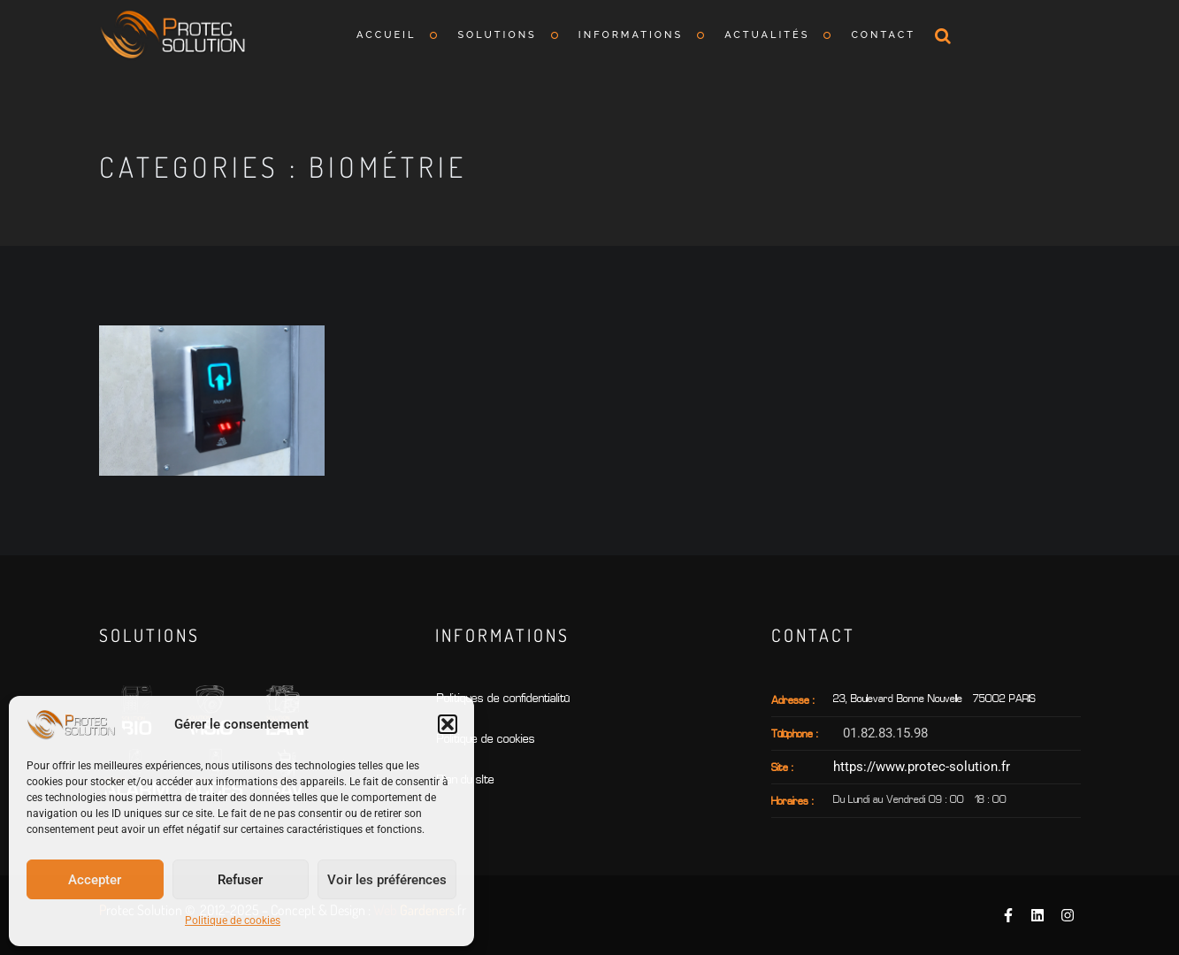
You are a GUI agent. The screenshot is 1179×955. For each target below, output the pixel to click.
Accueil (386, 35)
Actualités (766, 35)
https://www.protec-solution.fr (921, 767)
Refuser (240, 880)
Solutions (496, 35)
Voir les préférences (387, 880)
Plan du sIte (465, 780)
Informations (630, 35)
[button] (447, 724)
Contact (883, 35)
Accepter (94, 880)
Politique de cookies (232, 920)
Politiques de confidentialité (503, 699)
